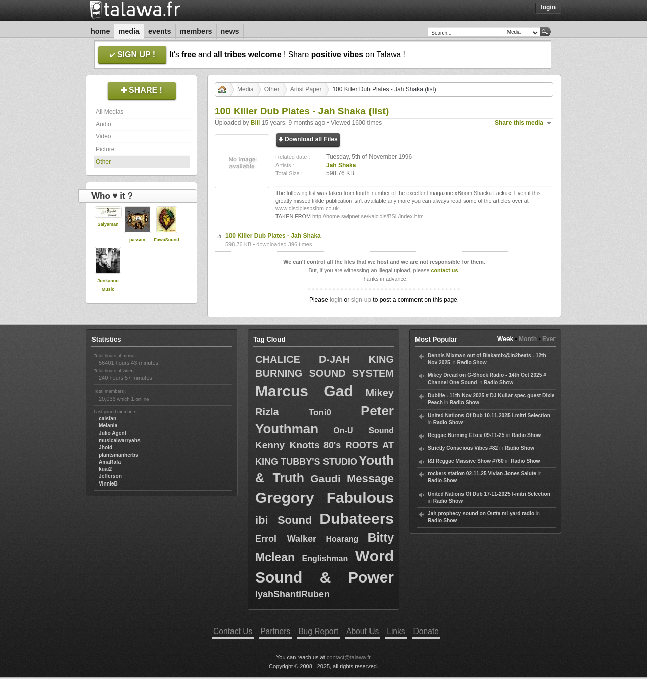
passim (137, 240)
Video (103, 136)
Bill (255, 122)
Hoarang (342, 539)
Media (129, 31)
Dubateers (356, 518)
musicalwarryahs (120, 440)
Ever (549, 339)
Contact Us (232, 631)
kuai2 (105, 469)
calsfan (107, 418)
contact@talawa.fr (349, 657)
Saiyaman (107, 224)
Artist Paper (306, 89)
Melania (108, 425)
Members (196, 31)
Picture (105, 149)
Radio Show (471, 362)
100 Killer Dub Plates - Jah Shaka (273, 235)
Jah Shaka (341, 165)
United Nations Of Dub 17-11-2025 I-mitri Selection (489, 494)
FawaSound (166, 240)
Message (370, 478)
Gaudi (325, 478)
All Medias (109, 111)
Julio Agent (112, 433)
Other (103, 161)
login (336, 299)
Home (100, 31)
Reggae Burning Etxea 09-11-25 (466, 435)
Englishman (325, 558)
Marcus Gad (304, 390)
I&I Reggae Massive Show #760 (466, 461)
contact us (444, 270)
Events (159, 31)
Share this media (519, 122)
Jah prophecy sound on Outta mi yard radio (481, 513)
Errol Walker (285, 539)
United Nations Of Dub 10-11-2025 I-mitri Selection (489, 415)
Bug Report (318, 631)
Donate (426, 631)
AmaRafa (110, 462)
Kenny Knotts (287, 445)
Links (396, 631)
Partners (275, 631)
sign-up (361, 299)
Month (528, 339)
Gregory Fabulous (324, 497)
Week (505, 339)
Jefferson (110, 476)
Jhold (105, 447)
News (230, 31)
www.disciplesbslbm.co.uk (307, 208)
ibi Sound (283, 520)
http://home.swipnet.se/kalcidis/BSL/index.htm (368, 216)
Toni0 (320, 412)
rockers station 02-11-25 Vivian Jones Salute (482, 473)
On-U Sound (363, 430)
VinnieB (108, 484)
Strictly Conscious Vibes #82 (463, 448)
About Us (362, 631)
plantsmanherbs (118, 455)
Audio (103, 124)
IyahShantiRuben (292, 594)
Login (548, 7)
